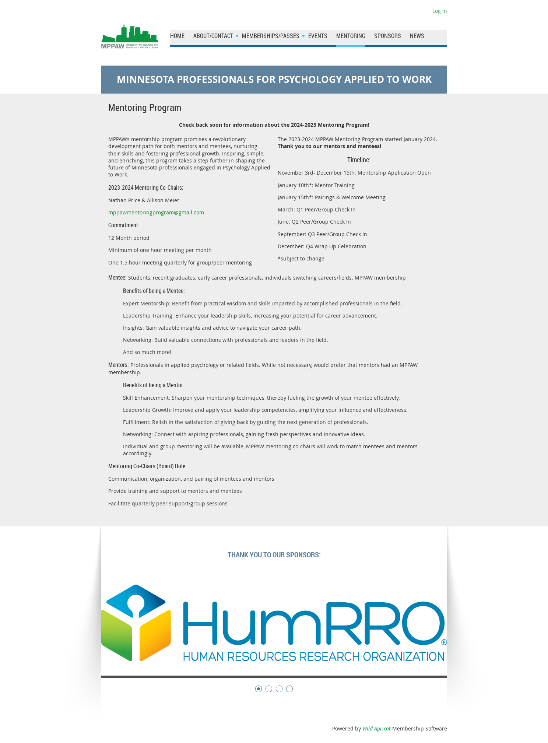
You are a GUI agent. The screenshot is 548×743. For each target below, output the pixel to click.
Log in (439, 10)
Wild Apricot (376, 728)
